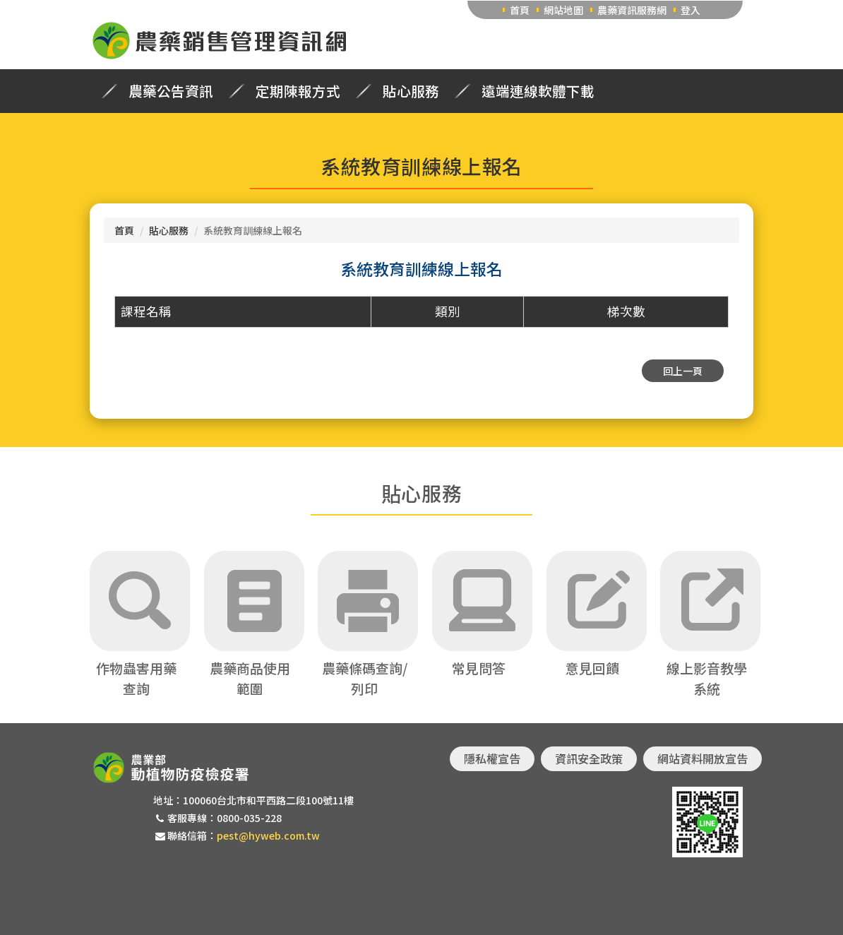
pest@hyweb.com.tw (268, 835)
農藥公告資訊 (170, 91)
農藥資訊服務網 (631, 10)
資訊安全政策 (589, 758)
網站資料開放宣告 (702, 758)
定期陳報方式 (298, 91)
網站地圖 (563, 10)
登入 (690, 10)
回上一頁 (682, 371)
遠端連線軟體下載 (538, 91)
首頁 (520, 10)
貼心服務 (411, 91)
